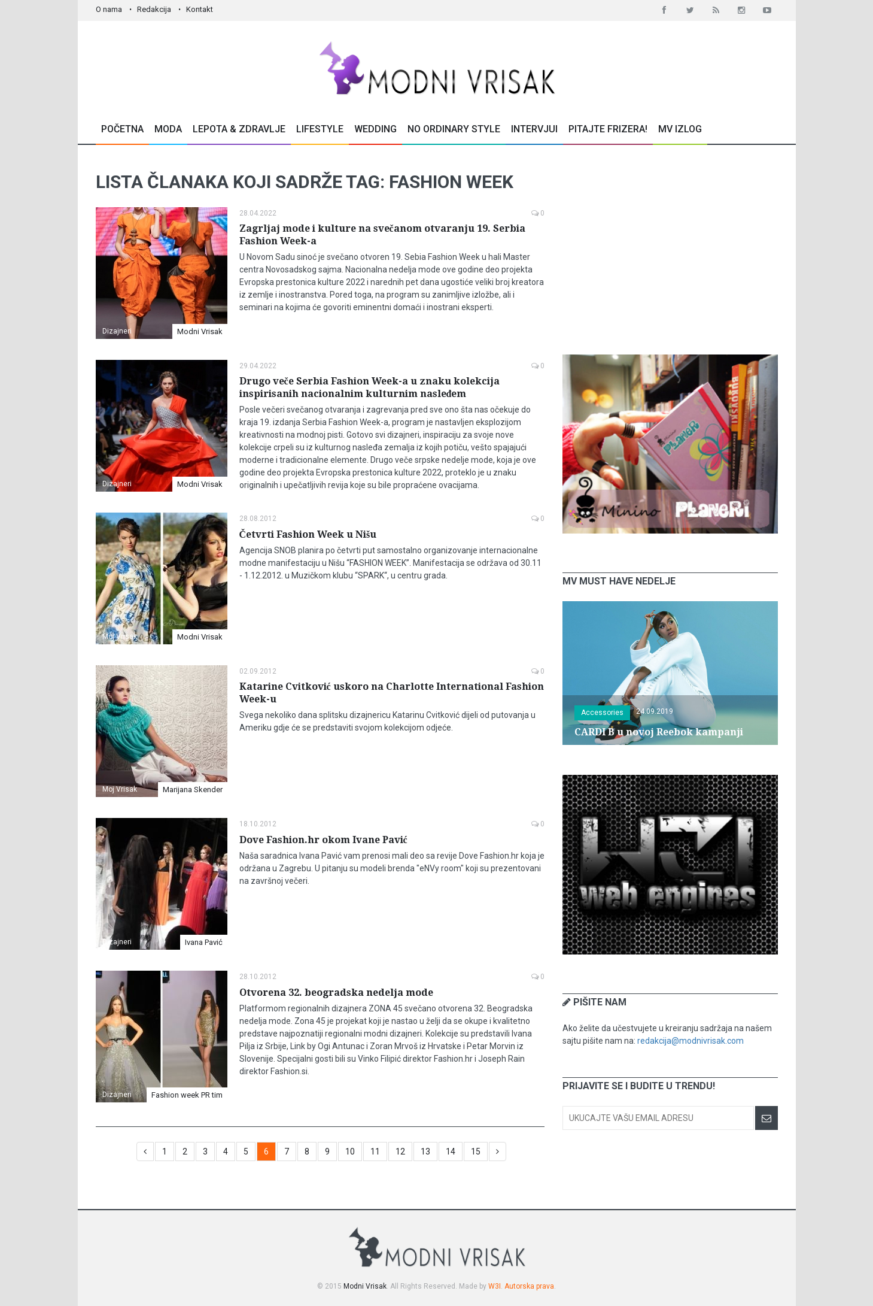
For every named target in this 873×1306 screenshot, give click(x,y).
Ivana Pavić (204, 942)
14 (450, 1151)
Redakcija (154, 9)
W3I (494, 1286)
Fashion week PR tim (187, 1094)
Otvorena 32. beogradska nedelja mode (336, 992)
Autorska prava (529, 1286)
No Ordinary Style (453, 129)
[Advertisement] (670, 250)
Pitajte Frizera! (607, 129)
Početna (122, 129)
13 (425, 1151)
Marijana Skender (193, 789)
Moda (168, 129)
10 (350, 1151)
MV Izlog (680, 129)
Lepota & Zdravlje (239, 129)
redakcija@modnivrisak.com (690, 1041)
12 (400, 1151)
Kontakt (199, 9)
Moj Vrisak (119, 636)
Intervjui (534, 129)
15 (475, 1151)
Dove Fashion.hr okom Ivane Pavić (323, 840)
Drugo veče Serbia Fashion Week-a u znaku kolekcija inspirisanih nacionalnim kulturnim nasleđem (369, 387)
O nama (109, 9)
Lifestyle (319, 129)
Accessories (602, 712)
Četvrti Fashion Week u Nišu (308, 534)
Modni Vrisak (200, 331)
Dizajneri (117, 331)
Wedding (375, 129)
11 (375, 1151)
